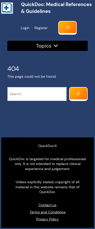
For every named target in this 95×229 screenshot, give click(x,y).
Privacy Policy (47, 219)
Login (25, 28)
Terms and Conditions (48, 212)
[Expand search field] (67, 28)
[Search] (78, 94)
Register (41, 28)
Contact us (47, 205)
